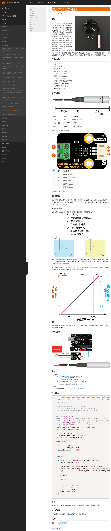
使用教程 (31, 15)
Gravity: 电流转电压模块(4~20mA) (67, 379)
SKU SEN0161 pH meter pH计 (10, 81)
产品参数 (31, 11)
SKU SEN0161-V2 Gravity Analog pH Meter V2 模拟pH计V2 (12, 72)
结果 (31, 26)
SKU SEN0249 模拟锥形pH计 (10, 106)
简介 (30, 9)
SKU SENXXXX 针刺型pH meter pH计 (12, 85)
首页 (31, 3)
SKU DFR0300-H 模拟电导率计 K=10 (12, 54)
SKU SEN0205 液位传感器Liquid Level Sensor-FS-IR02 (12, 98)
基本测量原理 (33, 17)
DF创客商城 (66, 3)
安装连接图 (33, 20)
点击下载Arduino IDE (80, 388)
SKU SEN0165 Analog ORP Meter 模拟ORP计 (13, 67)
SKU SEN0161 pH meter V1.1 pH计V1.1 (13, 77)
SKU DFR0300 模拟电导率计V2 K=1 (12, 63)
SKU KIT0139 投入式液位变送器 (11, 110)
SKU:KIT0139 (57, 13)
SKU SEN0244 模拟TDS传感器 (11, 103)
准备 (31, 22)
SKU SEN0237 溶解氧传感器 (10, 88)
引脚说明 (31, 13)
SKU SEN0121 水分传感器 (10, 114)
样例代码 (32, 24)
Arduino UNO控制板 (63, 377)
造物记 (40, 3)
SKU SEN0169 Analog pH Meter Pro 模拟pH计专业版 (13, 49)
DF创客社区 (52, 3)
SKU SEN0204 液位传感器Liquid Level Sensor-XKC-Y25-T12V (12, 93)
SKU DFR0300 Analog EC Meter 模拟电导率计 (13, 58)
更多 (30, 31)
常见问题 (31, 28)
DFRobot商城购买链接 (61, 523)
